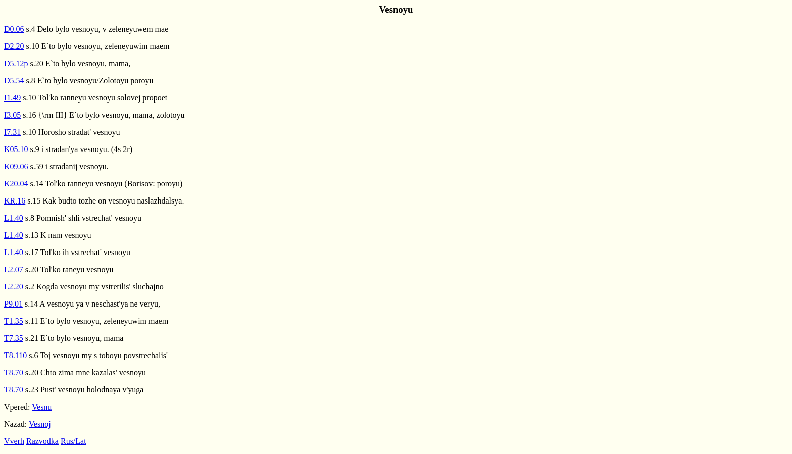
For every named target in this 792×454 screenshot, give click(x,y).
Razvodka (42, 441)
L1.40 (13, 218)
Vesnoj (40, 424)
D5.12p (16, 63)
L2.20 (13, 286)
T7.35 (13, 338)
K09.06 (16, 166)
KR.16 (14, 200)
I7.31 (12, 132)
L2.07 (13, 269)
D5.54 (14, 80)
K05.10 (16, 149)
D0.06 (14, 29)
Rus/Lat (73, 441)
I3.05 (12, 115)
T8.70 (13, 372)
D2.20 (14, 46)
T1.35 (13, 321)
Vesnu (42, 406)
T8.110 (15, 355)
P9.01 (13, 303)
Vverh (14, 441)
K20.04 (16, 183)
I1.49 (12, 97)
